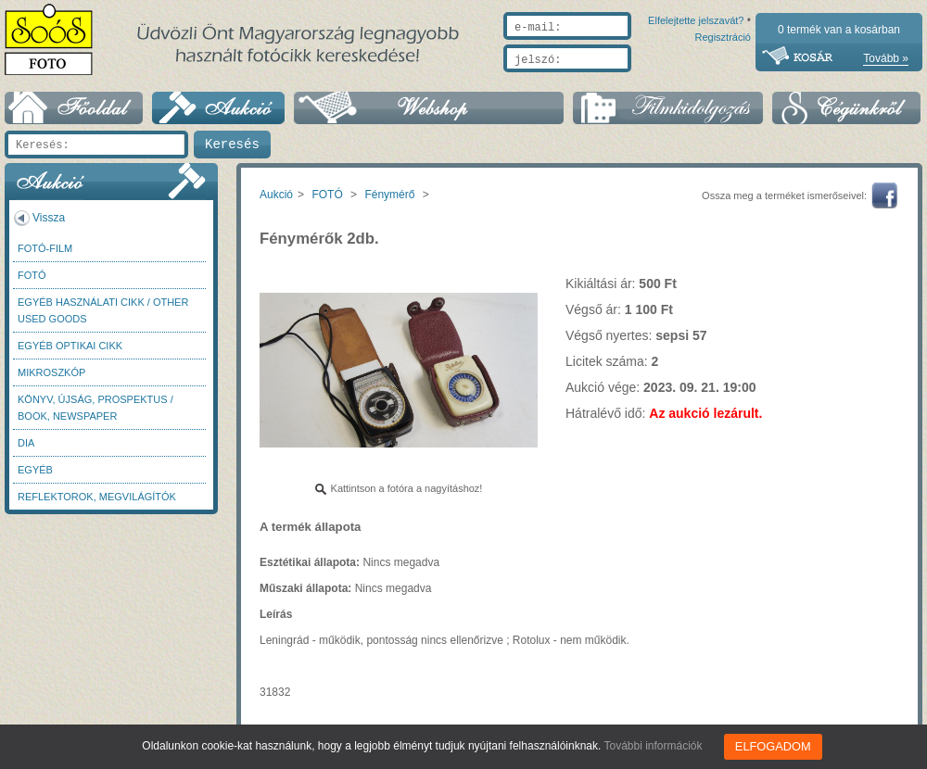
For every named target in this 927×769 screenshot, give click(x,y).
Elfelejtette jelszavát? (636, 80)
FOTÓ (32, 275)
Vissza (48, 217)
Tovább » (885, 58)
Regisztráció (722, 80)
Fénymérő (389, 194)
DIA (26, 442)
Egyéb (35, 469)
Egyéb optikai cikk (70, 345)
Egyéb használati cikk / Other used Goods (103, 310)
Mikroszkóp (51, 372)
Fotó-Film (45, 248)
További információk (655, 745)
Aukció (276, 194)
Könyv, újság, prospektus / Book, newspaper (95, 408)
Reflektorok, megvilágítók (97, 496)
